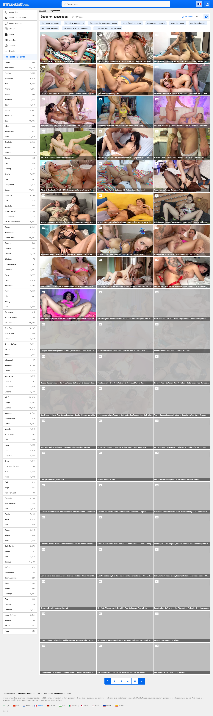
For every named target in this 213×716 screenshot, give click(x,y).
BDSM (20, 110)
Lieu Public (20, 386)
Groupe (20, 339)
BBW (20, 105)
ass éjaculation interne (156, 23)
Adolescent (20, 68)
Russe (20, 530)
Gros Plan (20, 328)
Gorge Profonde (20, 317)
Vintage (20, 620)
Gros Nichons (20, 323)
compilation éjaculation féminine (108, 28)
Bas (20, 121)
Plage (20, 487)
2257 (69, 694)
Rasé (20, 519)
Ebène (20, 227)
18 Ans (20, 62)
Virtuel (20, 625)
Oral (20, 450)
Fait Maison (20, 285)
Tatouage (20, 594)
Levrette (20, 381)
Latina (20, 370)
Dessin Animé (20, 211)
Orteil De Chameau (20, 466)
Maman (20, 408)
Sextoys (20, 562)
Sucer (20, 583)
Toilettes (20, 604)
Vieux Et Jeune (20, 615)
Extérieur (20, 269)
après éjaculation (177, 23)
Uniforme (20, 610)
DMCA (39, 694)
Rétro (20, 540)
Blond (20, 137)
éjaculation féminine (50, 28)
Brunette (20, 147)
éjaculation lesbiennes (50, 23)
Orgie (20, 461)
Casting (20, 168)
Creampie (20, 195)
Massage (20, 413)
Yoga (20, 631)
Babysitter (20, 115)
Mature (20, 424)
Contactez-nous (9, 694)
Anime (20, 89)
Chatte (20, 174)
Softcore (20, 567)
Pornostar (20, 498)
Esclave (20, 253)
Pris (20, 509)
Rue (20, 525)
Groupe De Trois (20, 344)
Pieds (20, 477)
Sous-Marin (20, 572)
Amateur (20, 73)
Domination (20, 216)
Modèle (20, 429)
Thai (20, 599)
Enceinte (20, 243)
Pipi (20, 482)
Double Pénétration (20, 222)
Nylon (20, 445)
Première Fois (20, 503)
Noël (20, 440)
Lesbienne (20, 376)
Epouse (20, 248)
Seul (20, 556)
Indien (20, 355)
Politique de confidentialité (54, 694)
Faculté (20, 280)
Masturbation (20, 418)
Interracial (20, 360)
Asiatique (20, 99)
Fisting (20, 301)
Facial (20, 275)
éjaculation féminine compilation (76, 28)
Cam (20, 163)
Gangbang (20, 312)
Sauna (20, 551)
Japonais (20, 365)
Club (20, 179)
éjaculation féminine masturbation (103, 23)
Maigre (20, 402)
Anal (20, 83)
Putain (20, 514)
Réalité (20, 535)
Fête (20, 307)
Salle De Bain (20, 546)
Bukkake (20, 153)
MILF (20, 397)
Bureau (20, 158)
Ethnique (20, 259)
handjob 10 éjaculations (74, 23)
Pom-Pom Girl (20, 493)
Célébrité (20, 206)
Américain (20, 78)
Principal (42, 11)
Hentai (20, 349)
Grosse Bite (20, 333)
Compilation (20, 184)
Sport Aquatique (20, 578)
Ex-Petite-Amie (20, 264)
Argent (20, 94)
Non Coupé (20, 434)
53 (135, 681)
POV (20, 471)
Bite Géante (20, 131)
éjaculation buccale (197, 23)
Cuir (20, 200)
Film (20, 296)
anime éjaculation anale (132, 23)
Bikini (20, 126)
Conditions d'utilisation (26, 694)
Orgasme (20, 455)
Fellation (20, 291)
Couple (20, 190)
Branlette (20, 142)
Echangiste (20, 232)
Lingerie (20, 392)
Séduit (20, 588)
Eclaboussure (20, 238)
